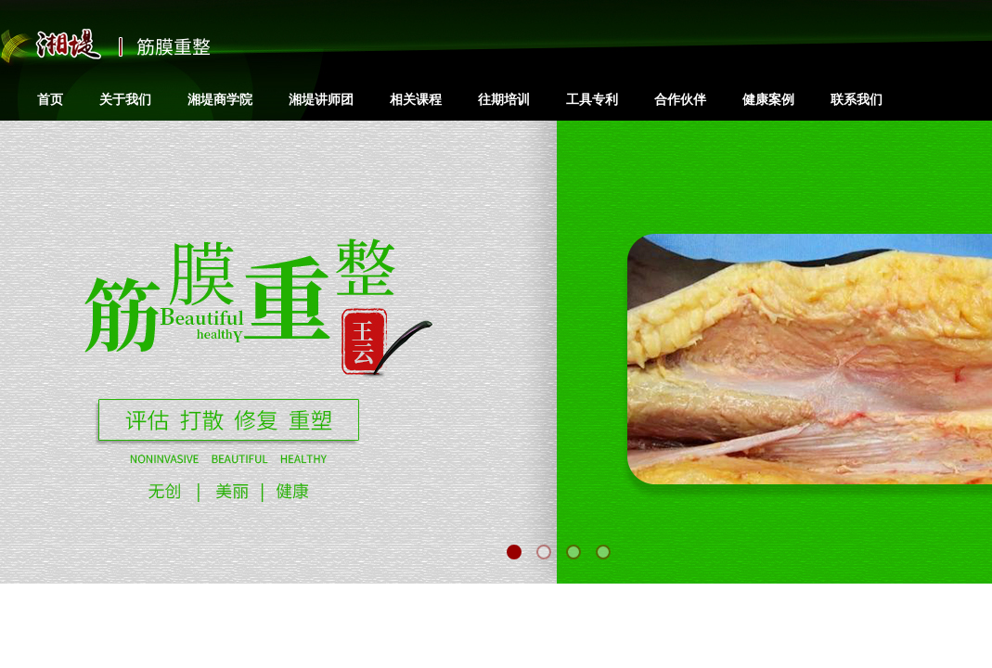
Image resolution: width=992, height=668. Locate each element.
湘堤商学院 (219, 99)
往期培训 (504, 99)
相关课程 (416, 99)
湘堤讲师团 (321, 99)
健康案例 (768, 99)
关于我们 (125, 99)
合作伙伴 (680, 99)
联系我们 (856, 99)
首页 (50, 99)
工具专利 (592, 99)
